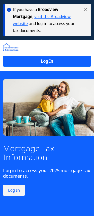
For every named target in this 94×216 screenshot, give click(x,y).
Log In (14, 190)
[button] (85, 9)
